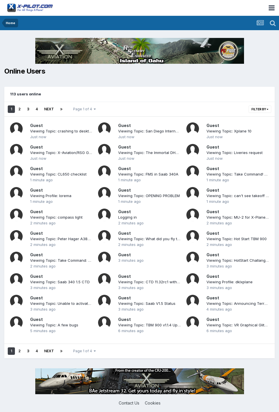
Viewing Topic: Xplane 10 (228, 131)
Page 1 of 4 (84, 109)
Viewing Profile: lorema (50, 195)
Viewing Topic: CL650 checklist (58, 174)
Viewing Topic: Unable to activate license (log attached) (80, 303)
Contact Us (129, 403)
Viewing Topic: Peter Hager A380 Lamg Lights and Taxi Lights (85, 238)
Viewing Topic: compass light (56, 217)
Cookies (153, 403)
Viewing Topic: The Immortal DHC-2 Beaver (157, 152)
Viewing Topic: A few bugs (54, 325)
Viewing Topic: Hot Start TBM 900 (236, 238)
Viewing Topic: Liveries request (234, 152)
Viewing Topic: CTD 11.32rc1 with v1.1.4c (153, 282)
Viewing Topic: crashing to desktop (61, 131)
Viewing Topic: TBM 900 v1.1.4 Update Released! (161, 325)
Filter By (259, 109)
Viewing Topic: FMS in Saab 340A (148, 174)
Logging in (127, 217)
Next (49, 109)
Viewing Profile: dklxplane (229, 282)
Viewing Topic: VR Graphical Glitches (239, 325)
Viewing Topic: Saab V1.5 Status (146, 303)
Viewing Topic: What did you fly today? (153, 238)
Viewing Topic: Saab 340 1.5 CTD (60, 282)
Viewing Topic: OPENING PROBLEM (149, 195)
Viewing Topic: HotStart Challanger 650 (241, 260)
